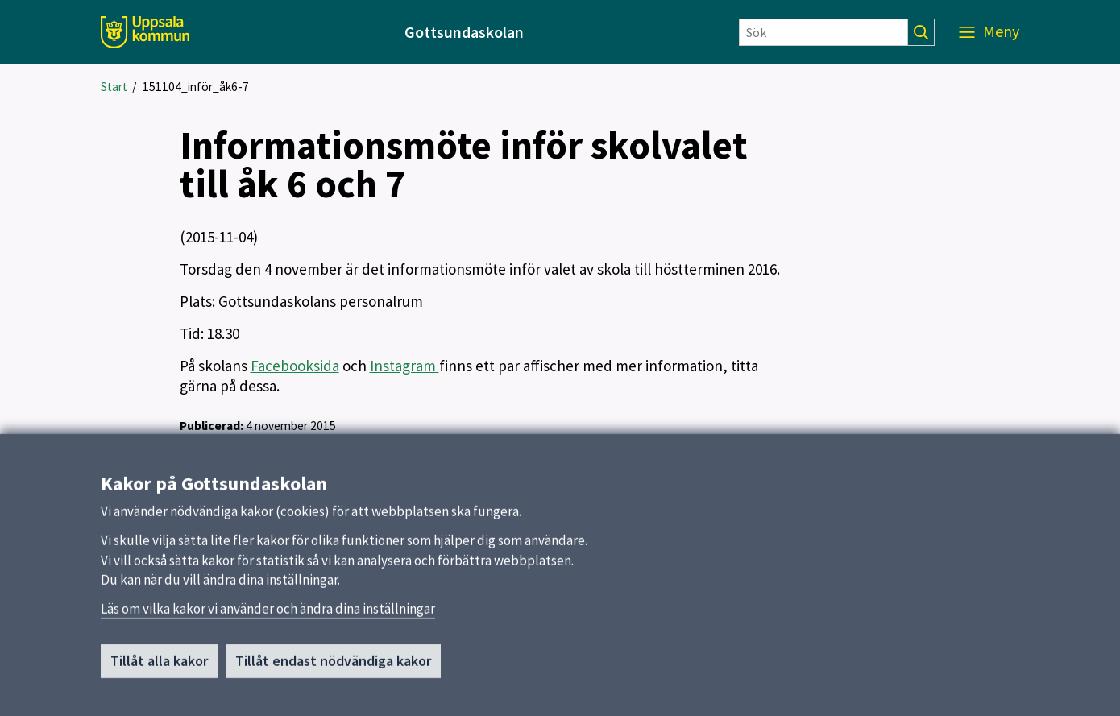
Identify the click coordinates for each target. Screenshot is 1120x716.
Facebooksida (295, 365)
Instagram (404, 365)
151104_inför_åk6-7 (196, 86)
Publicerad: (211, 425)
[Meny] (989, 32)
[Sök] (823, 32)
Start (114, 86)
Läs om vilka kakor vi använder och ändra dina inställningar (268, 614)
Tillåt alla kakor (159, 665)
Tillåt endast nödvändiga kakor (333, 665)
